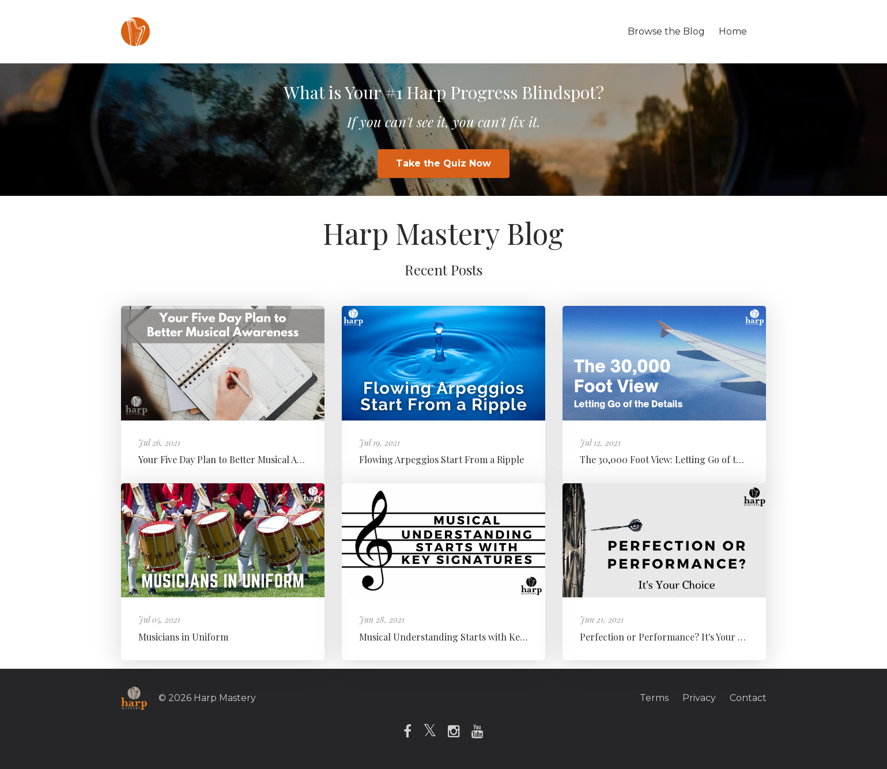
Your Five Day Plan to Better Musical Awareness (237, 459)
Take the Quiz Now (443, 163)
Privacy (699, 697)
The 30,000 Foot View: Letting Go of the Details (678, 459)
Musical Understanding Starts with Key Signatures (465, 637)
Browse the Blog (666, 31)
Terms (654, 697)
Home (733, 31)
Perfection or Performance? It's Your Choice (673, 637)
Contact (748, 697)
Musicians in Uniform (183, 637)
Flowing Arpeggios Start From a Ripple (441, 459)
